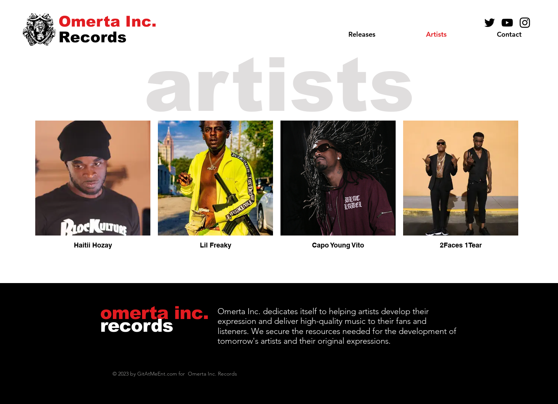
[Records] (92, 36)
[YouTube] (507, 23)
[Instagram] (525, 23)
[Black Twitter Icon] (489, 23)
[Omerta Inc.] (107, 21)
